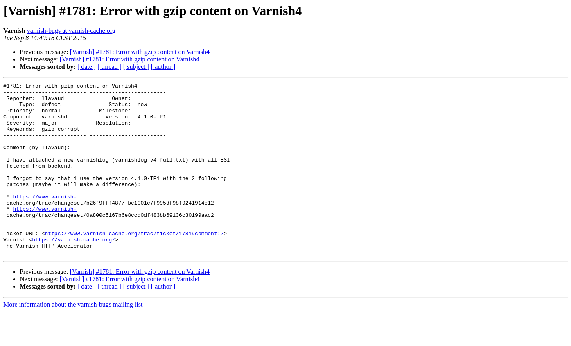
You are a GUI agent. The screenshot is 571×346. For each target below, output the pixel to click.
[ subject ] (136, 66)
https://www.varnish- (45, 219)
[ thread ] (109, 66)
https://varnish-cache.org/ (73, 271)
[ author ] (163, 66)
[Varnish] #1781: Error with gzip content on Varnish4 (140, 51)
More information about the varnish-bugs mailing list (72, 338)
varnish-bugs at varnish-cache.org (71, 30)
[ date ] (86, 66)
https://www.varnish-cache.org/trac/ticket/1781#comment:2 (134, 264)
